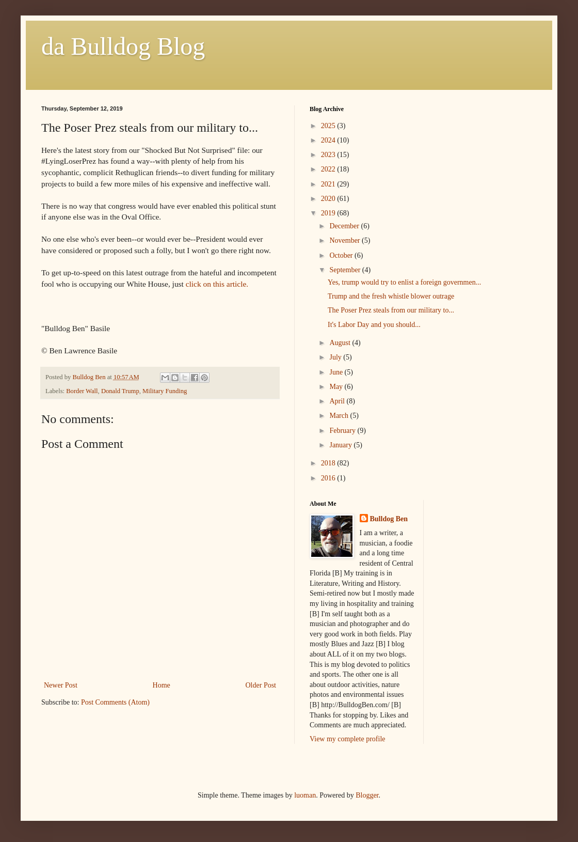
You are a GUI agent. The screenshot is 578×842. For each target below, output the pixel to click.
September (345, 270)
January (341, 445)
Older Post (261, 685)
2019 (329, 213)
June (336, 372)
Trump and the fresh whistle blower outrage (391, 296)
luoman (305, 795)
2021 (329, 184)
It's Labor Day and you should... (374, 325)
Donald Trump (120, 391)
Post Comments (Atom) (115, 702)
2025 (329, 126)
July (336, 357)
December (345, 226)
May (336, 387)
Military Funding (164, 391)
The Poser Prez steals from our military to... (391, 310)
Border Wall (82, 391)
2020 (329, 198)
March (339, 415)
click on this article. (217, 283)
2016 (329, 478)
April (337, 401)
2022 (329, 169)
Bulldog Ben (389, 519)
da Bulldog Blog (123, 46)
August (340, 343)
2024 (329, 140)
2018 (329, 463)
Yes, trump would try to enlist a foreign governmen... (404, 282)
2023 (329, 155)
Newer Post (60, 685)
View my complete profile (348, 739)
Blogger (367, 795)
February (343, 430)
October (342, 255)
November (345, 240)
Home (161, 685)
